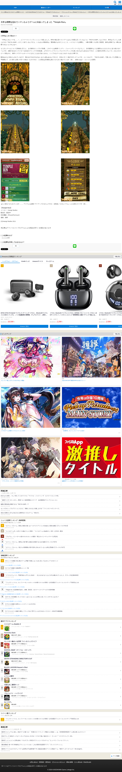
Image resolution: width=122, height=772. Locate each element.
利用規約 (41, 762)
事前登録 (55, 16)
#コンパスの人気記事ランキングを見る (11, 565)
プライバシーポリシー (58, 762)
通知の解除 (69, 762)
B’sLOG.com (87, 762)
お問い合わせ (34, 762)
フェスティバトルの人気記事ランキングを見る (13, 586)
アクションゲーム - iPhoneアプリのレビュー (74, 12)
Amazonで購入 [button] (24, 326)
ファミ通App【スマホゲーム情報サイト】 (12, 12)
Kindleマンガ (25, 261)
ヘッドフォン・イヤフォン (10, 261)
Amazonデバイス (38, 261)
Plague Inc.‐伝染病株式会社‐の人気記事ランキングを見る (15, 594)
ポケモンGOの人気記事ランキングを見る (12, 601)
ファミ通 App (7, 3)
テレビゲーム (50, 261)
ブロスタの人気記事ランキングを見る (11, 608)
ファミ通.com (78, 762)
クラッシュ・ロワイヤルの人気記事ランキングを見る (15, 572)
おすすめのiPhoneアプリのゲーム (35, 12)
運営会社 (48, 762)
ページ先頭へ (116, 756)
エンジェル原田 (6, 237)
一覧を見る (117, 256)
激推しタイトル (64, 16)
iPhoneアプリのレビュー (53, 12)
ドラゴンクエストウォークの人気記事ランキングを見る (15, 579)
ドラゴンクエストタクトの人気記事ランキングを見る (15, 615)
